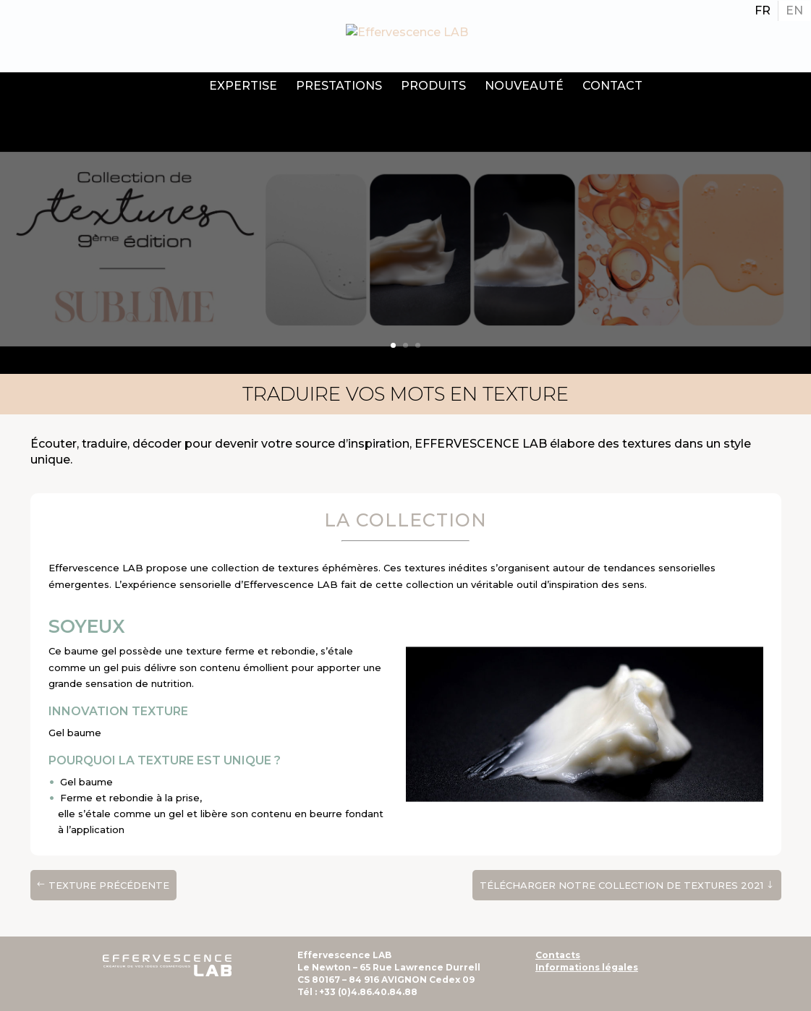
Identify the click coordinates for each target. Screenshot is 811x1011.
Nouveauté (524, 86)
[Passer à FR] (762, 11)
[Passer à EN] (794, 11)
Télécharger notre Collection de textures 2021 (621, 885)
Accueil (179, 87)
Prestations (339, 86)
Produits (433, 86)
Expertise (243, 86)
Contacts (557, 955)
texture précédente (108, 885)
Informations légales (586, 967)
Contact (612, 86)
